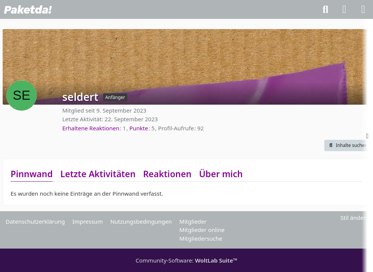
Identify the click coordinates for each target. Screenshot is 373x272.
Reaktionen (167, 174)
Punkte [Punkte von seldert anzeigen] (138, 128)
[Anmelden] (344, 9)
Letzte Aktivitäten (98, 174)
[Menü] (363, 9)
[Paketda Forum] (28, 9)
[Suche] (325, 9)
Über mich (221, 174)
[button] (347, 145)
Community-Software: (186, 260)
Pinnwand (32, 174)
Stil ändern (355, 217)
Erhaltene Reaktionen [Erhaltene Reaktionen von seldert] (90, 128)
